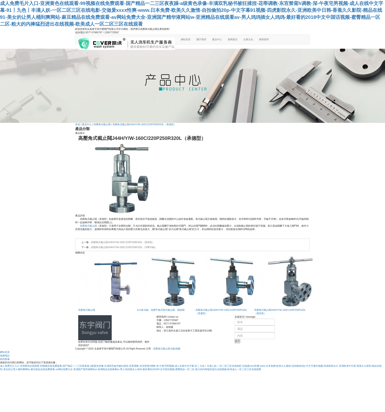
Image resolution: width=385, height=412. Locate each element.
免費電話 (5, 355)
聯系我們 (264, 39)
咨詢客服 (5, 359)
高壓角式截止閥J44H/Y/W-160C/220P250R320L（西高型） (123, 242)
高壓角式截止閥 (102, 124)
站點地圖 (175, 348)
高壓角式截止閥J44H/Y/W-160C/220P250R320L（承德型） (144, 124)
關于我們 (201, 39)
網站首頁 (185, 39)
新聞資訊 (232, 39)
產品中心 (217, 39)
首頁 (77, 124)
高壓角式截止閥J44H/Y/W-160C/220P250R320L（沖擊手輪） (124, 247)
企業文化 (248, 39)
